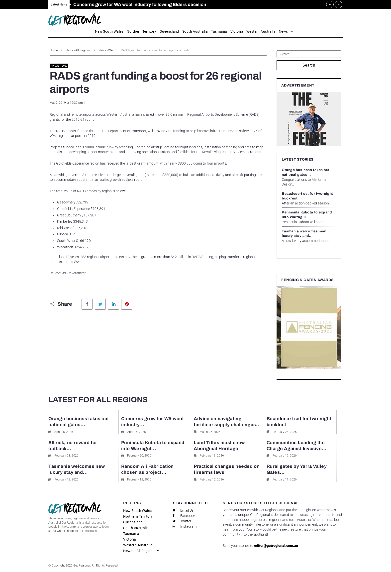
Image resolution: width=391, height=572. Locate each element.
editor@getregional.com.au (276, 546)
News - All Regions (78, 50)
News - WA (105, 50)
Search (308, 65)
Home (54, 50)
